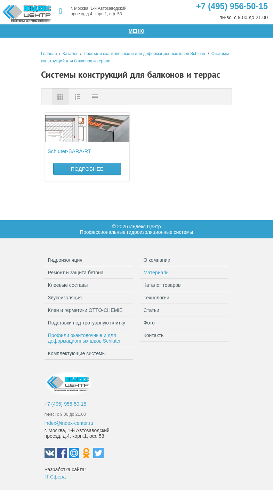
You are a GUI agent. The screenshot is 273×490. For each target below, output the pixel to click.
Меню (137, 31)
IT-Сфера (55, 477)
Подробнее (87, 169)
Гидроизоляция (89, 260)
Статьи (151, 310)
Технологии (156, 297)
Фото (149, 323)
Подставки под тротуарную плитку (89, 324)
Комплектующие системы (89, 353)
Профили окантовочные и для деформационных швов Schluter (144, 53)
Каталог (70, 53)
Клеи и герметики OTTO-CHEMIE (89, 310)
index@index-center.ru (69, 423)
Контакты (154, 335)
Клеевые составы (89, 285)
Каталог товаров (162, 285)
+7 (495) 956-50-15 (232, 6)
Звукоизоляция (89, 297)
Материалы (157, 272)
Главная (49, 53)
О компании (157, 260)
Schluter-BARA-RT (69, 151)
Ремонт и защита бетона (89, 272)
